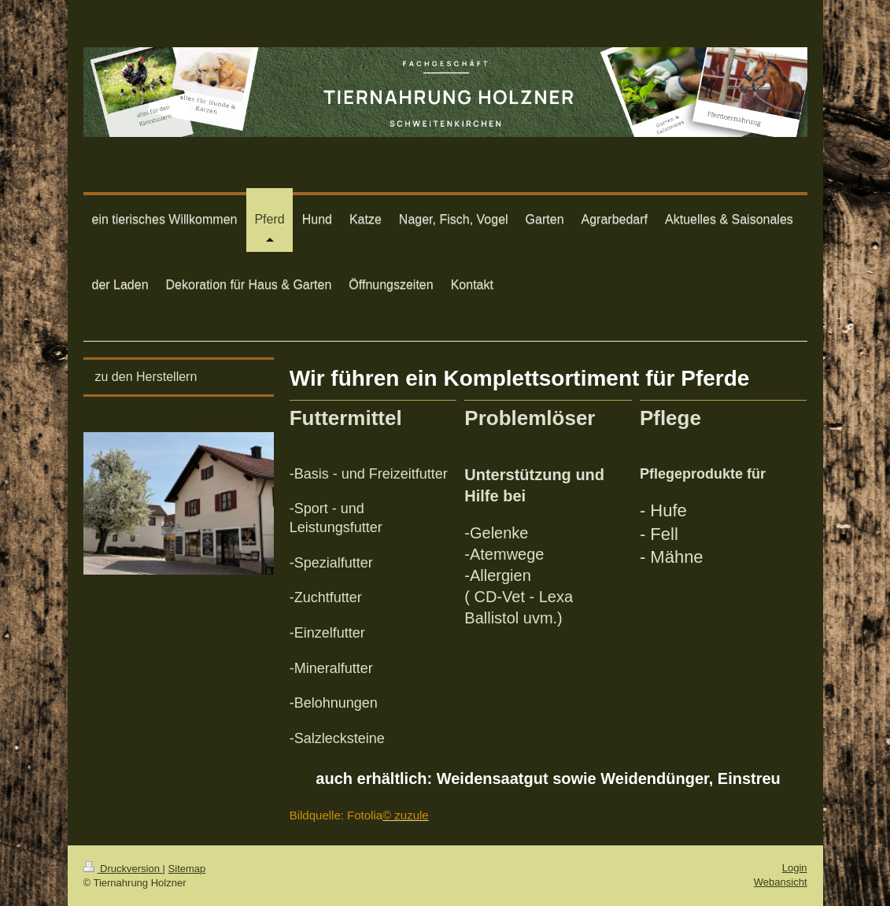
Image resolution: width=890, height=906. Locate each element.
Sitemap (187, 869)
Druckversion (123, 869)
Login (794, 868)
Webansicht (780, 882)
